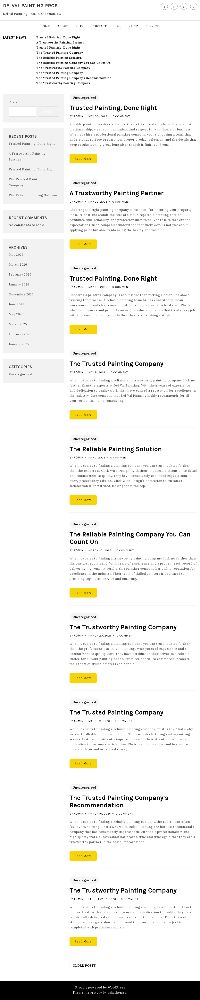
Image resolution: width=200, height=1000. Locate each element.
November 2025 (21, 294)
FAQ (118, 26)
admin (78, 116)
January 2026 (19, 284)
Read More (83, 158)
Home (45, 26)
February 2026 (20, 274)
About (63, 26)
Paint (133, 26)
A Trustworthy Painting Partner (60, 42)
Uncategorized (20, 374)
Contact (99, 26)
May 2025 (16, 314)
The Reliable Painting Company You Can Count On (73, 63)
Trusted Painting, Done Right (58, 37)
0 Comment (121, 116)
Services (153, 26)
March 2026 (18, 264)
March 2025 (18, 324)
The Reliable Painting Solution (59, 57)
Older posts (84, 965)
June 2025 (16, 304)
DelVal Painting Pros (30, 5)
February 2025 (20, 334)
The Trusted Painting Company (59, 52)
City (80, 26)
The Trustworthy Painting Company (63, 68)
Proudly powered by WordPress (100, 987)
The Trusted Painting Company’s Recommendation (73, 78)
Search (14, 102)
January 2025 (19, 344)
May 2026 (16, 254)
